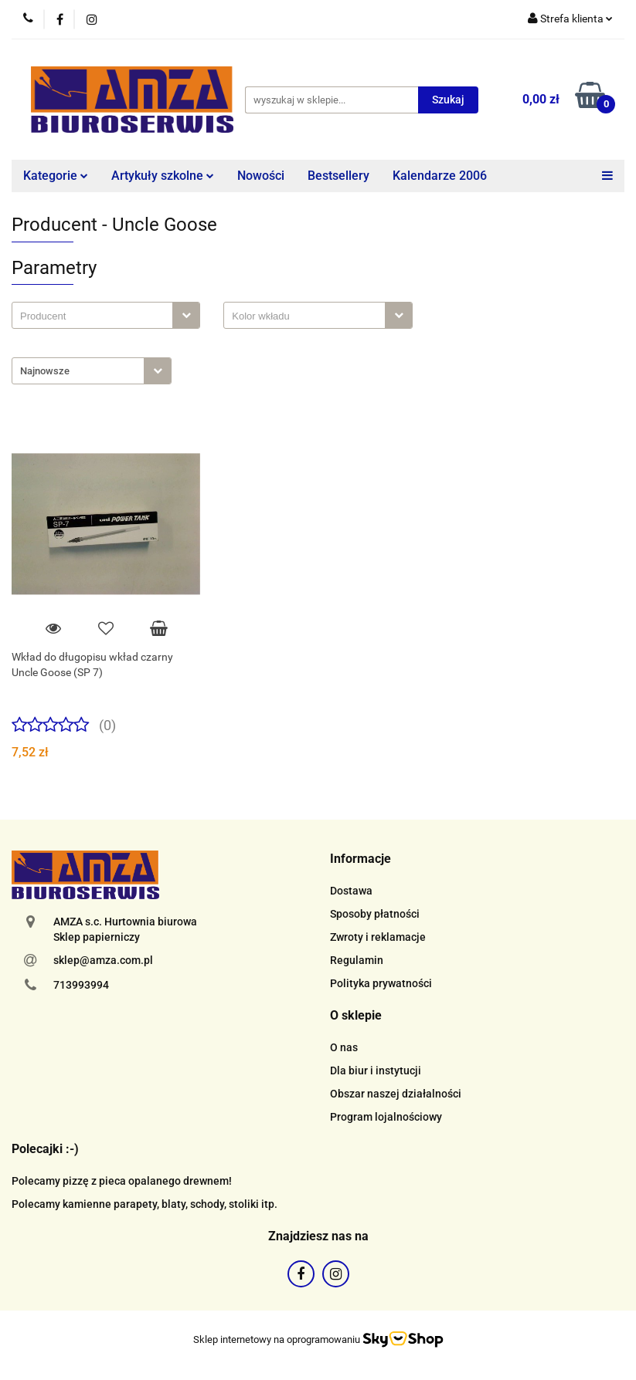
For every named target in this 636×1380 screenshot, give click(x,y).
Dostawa (351, 890)
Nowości (260, 175)
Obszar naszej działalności (395, 1093)
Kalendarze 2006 (440, 175)
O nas (344, 1047)
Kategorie (55, 175)
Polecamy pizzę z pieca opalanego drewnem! (122, 1181)
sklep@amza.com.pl (103, 960)
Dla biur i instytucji (375, 1070)
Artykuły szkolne (162, 175)
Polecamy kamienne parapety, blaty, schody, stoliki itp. (144, 1204)
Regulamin (356, 960)
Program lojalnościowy (386, 1117)
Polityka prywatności (381, 983)
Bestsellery (338, 175)
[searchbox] (96, 316)
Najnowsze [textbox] (45, 371)
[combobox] (106, 315)
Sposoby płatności (375, 914)
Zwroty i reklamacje (378, 937)
